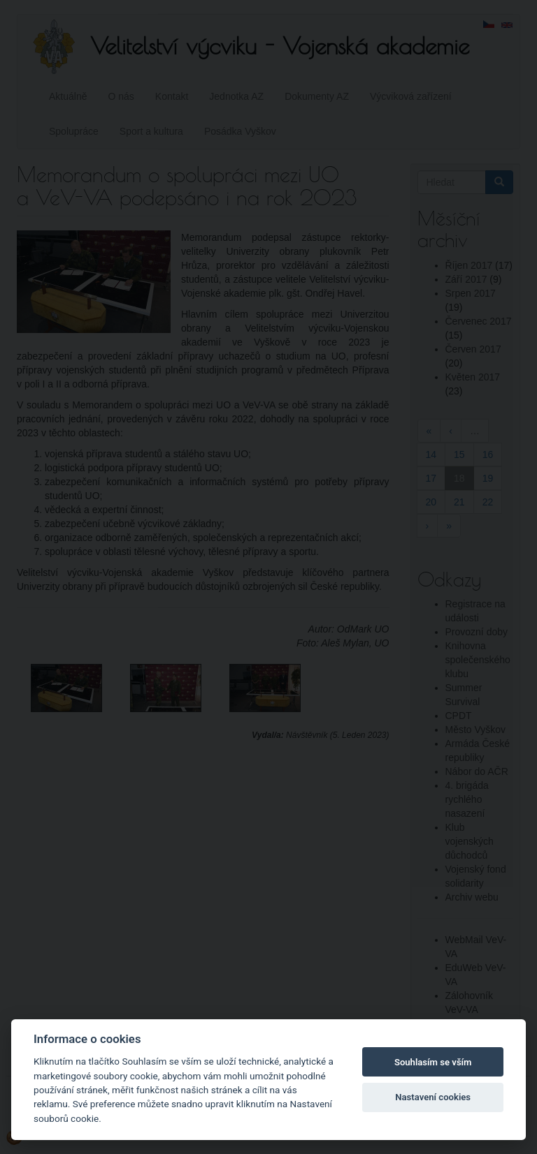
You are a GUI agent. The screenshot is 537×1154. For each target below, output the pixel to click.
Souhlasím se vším (433, 1062)
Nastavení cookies (433, 1097)
